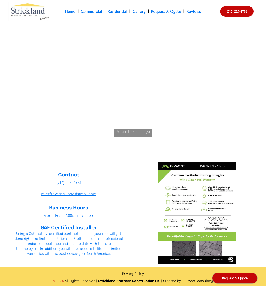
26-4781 (74, 183)
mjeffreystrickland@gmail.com (68, 194)
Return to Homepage (133, 132)
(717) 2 (62, 183)
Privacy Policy (133, 274)
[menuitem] (71, 11)
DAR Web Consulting (197, 281)
